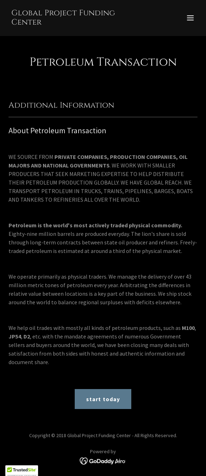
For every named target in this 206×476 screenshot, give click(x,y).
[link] (74, 22)
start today (103, 399)
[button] (190, 18)
